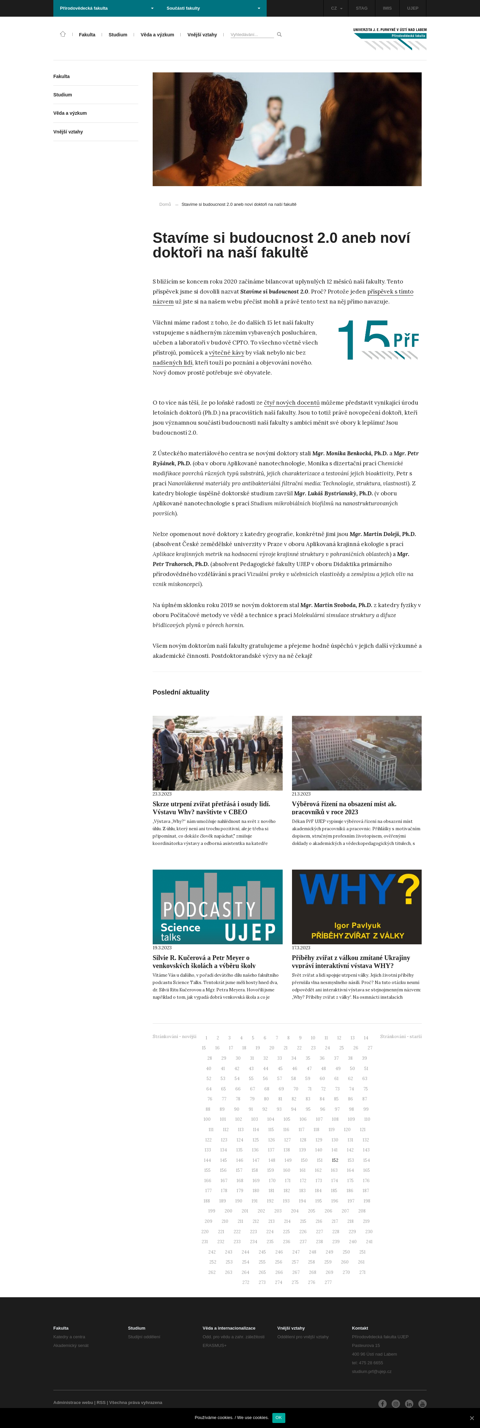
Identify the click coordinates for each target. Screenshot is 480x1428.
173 (319, 1180)
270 (346, 1272)
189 (222, 1201)
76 (209, 1099)
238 (319, 1242)
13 (353, 1038)
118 (316, 1129)
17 (231, 1048)
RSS (101, 1402)
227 (319, 1232)
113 (241, 1129)
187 (366, 1191)
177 (208, 1191)
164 (350, 1170)
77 (224, 1099)
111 (211, 1129)
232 (220, 1242)
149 (288, 1160)
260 (345, 1262)
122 (208, 1140)
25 (341, 1048)
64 (209, 1089)
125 (256, 1140)
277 (328, 1282)
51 (366, 1068)
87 (364, 1099)
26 (355, 1048)
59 (307, 1078)
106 (303, 1119)
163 (334, 1170)
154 (366, 1160)
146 (239, 1160)
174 (334, 1180)
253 (229, 1262)
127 (287, 1140)
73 (337, 1089)
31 (252, 1058)
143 (366, 1150)
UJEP (413, 8)
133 (208, 1150)
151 (320, 1160)
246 (279, 1252)
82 (294, 1099)
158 (255, 1170)
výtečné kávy (226, 352)
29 (223, 1058)
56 (265, 1078)
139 (302, 1150)
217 (335, 1221)
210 (225, 1221)
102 (238, 1119)
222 (237, 1232)
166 (207, 1180)
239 (336, 1242)
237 (303, 1242)
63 (364, 1078)
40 (208, 1068)
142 (350, 1150)
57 (279, 1078)
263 (228, 1272)
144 (207, 1160)
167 (224, 1180)
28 (209, 1058)
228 (335, 1232)
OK (279, 1417)
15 (204, 1048)
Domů (165, 204)
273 (262, 1282)
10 (313, 1038)
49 (338, 1068)
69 (281, 1089)
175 (350, 1180)
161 (303, 1170)
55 (251, 1078)
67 (252, 1089)
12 (339, 1038)
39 (364, 1058)
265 (262, 1272)
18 (244, 1048)
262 (212, 1272)
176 (366, 1180)
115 (271, 1129)
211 (240, 1221)
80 (266, 1099)
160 (286, 1170)
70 (295, 1089)
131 (350, 1140)
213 (271, 1221)
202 (261, 1211)
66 (238, 1089)
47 (309, 1068)
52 (209, 1078)
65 (223, 1089)
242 (212, 1252)
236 (286, 1242)
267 (296, 1272)
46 (294, 1068)
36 (322, 1058)
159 (270, 1170)
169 (256, 1180)
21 (286, 1048)
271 (362, 1272)
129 (319, 1140)
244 (245, 1252)
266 (279, 1272)
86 (350, 1099)
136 (255, 1150)
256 (278, 1262)
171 (288, 1180)
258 (311, 1262)
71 (310, 1089)
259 (328, 1262)
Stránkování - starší (401, 1036)
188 (207, 1201)
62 (350, 1078)
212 (256, 1221)
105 (287, 1119)
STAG (362, 8)
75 (365, 1089)
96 (322, 1109)
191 (255, 1201)
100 (207, 1119)
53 (223, 1078)
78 (238, 1099)
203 (278, 1211)
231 (205, 1242)
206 (328, 1211)
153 (351, 1160)
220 (205, 1232)
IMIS (387, 8)
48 (323, 1068)
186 (350, 1191)
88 (208, 1109)
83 (308, 1099)
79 (252, 1099)
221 (221, 1232)
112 (226, 1129)
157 (239, 1170)
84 (322, 1099)
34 (293, 1058)
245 (262, 1252)
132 (366, 1140)
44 (265, 1068)
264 (245, 1272)
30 (238, 1058)
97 (337, 1109)
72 (323, 1089)
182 (287, 1191)
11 (326, 1038)
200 (228, 1211)
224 (270, 1232)
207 (345, 1211)
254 (245, 1262)
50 (352, 1068)
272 (245, 1282)
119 (332, 1129)
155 (207, 1170)
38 (350, 1058)
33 (279, 1058)
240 (353, 1242)
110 (367, 1119)
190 (238, 1201)
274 (278, 1282)
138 (287, 1150)
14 (366, 1038)
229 (352, 1232)
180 (256, 1191)
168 (240, 1180)
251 (362, 1252)
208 (362, 1211)
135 (239, 1150)
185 (334, 1191)
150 (304, 1160)
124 (240, 1140)
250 (346, 1252)
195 (318, 1201)
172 (303, 1180)
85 (336, 1099)
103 (254, 1119)
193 (286, 1201)
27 (370, 1048)
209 (208, 1221)
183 (302, 1191)
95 (308, 1109)
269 (329, 1272)
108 (335, 1119)
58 (293, 1078)
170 (272, 1180)
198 (367, 1201)
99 (366, 1109)
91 (251, 1109)
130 (335, 1140)
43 (251, 1068)
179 (240, 1191)
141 (335, 1150)
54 (237, 1078)
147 (256, 1160)
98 (351, 1109)
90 (236, 1109)
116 (286, 1129)
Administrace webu (73, 1402)
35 (308, 1058)
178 (224, 1191)
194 (302, 1201)
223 (253, 1232)
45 (280, 1068)
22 (299, 1048)
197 (351, 1201)
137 (271, 1150)
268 (312, 1272)
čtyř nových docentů (292, 402)
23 (313, 1048)
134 (223, 1150)
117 (301, 1129)
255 (262, 1262)
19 (258, 1048)
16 (217, 1048)
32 (265, 1058)
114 (256, 1129)
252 (212, 1262)
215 (303, 1221)
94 (293, 1109)
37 (336, 1058)
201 (245, 1211)
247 (296, 1252)
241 (369, 1242)
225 (286, 1232)
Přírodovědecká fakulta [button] (107, 8)
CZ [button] (336, 8)
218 (350, 1221)
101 (223, 1119)
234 (253, 1242)
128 (303, 1140)
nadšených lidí (172, 362)
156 (223, 1170)
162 (318, 1170)
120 (347, 1129)
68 (266, 1089)
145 (223, 1160)
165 (366, 1170)
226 (303, 1232)
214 (287, 1221)
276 (311, 1282)
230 (369, 1232)
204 (295, 1211)
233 (237, 1242)
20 (271, 1048)
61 (336, 1078)
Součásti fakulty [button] (213, 8)
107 (319, 1119)
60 (322, 1078)
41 (223, 1068)
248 (312, 1252)
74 (351, 1089)
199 (211, 1211)
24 (327, 1048)
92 (264, 1109)
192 (270, 1201)
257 (295, 1262)
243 (228, 1252)
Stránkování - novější (174, 1036)
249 (329, 1252)
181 (271, 1191)
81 (280, 1099)
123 (224, 1140)
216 (319, 1221)
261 (361, 1262)
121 (363, 1129)
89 (222, 1109)
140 (318, 1150)
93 (279, 1109)
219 (366, 1221)
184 (318, 1191)
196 (334, 1201)
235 (270, 1242)
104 (270, 1119)
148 (272, 1160)
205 (311, 1211)
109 (351, 1119)
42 (236, 1068)
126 (271, 1140)
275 (295, 1282)
